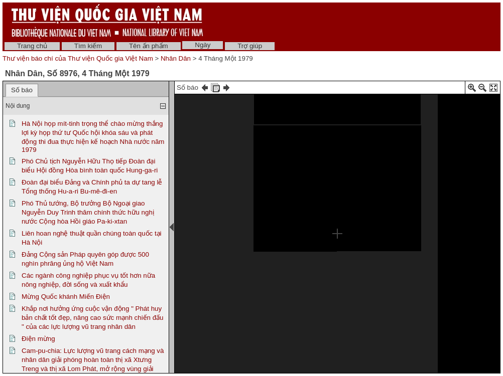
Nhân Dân (176, 58)
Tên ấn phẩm (148, 46)
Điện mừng (38, 338)
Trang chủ (32, 46)
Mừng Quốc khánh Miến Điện (66, 296)
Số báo (22, 90)
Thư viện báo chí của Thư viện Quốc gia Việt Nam (78, 58)
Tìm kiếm (88, 46)
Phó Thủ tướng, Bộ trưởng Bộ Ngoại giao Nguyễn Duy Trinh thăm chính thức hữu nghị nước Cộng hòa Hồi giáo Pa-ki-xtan (88, 212)
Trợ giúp (249, 46)
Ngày (202, 45)
